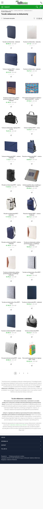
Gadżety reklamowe (18, 10)
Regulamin (4, 456)
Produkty (7, 7)
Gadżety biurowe (28, 10)
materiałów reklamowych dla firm (18, 425)
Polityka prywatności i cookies (16, 456)
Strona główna (4, 10)
